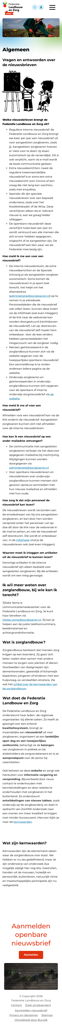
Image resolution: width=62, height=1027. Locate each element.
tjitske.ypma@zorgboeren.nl (21, 619)
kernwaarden (23, 821)
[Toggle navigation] (52, 7)
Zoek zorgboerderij (38, 1005)
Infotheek (22, 540)
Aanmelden (31, 954)
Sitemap (47, 1015)
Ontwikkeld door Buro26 (31, 1020)
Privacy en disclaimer (23, 1015)
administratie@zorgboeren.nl (30, 296)
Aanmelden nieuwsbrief (31, 1010)
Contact (16, 1005)
